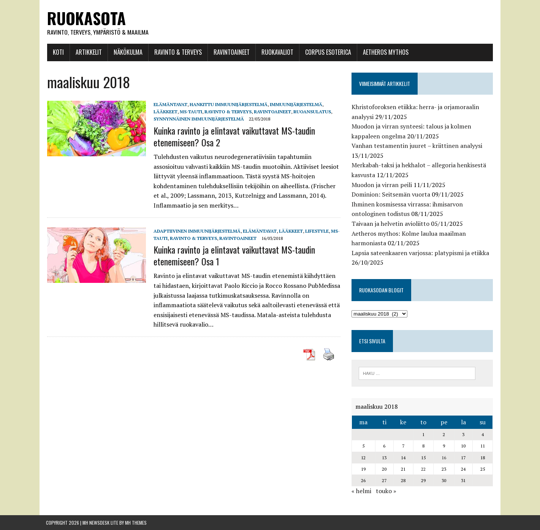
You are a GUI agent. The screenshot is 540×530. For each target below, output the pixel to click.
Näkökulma (126, 52)
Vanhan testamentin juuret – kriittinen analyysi (417, 146)
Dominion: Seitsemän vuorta (391, 194)
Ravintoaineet (230, 52)
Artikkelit (87, 52)
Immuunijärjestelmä (295, 104)
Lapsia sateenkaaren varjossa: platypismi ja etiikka (421, 253)
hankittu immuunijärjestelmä (227, 104)
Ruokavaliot (276, 52)
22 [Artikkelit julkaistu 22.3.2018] (424, 469)
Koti (57, 52)
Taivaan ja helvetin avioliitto (391, 223)
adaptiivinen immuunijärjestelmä (195, 231)
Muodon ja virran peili (382, 185)
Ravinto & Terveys (177, 52)
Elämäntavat (169, 104)
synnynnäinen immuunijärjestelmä (197, 119)
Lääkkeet (164, 112)
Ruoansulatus (311, 112)
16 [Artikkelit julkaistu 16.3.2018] (445, 457)
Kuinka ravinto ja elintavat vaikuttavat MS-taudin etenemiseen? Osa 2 (233, 136)
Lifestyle (316, 231)
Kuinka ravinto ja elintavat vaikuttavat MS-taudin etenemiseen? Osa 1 (233, 255)
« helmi (362, 491)
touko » (387, 491)
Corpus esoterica (327, 52)
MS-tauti (190, 112)
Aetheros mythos (384, 52)
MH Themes (136, 522)
